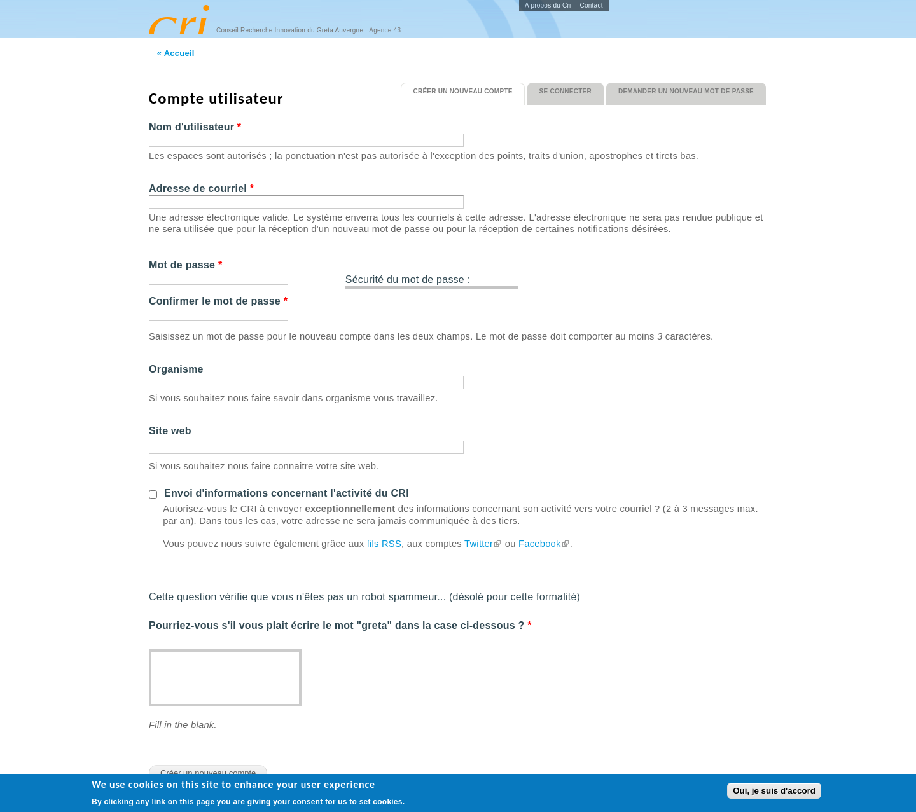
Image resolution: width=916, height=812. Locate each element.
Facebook (544, 544)
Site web (170, 430)
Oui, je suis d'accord (774, 792)
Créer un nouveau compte (468, 89)
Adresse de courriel (201, 188)
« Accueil (176, 53)
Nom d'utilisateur (195, 126)
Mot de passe (185, 264)
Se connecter (565, 91)
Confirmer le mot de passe (218, 301)
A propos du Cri (548, 5)
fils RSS (384, 544)
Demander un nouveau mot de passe (686, 91)
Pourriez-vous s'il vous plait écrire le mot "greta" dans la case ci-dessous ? (340, 625)
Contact (591, 5)
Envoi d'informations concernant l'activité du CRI (286, 493)
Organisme (176, 369)
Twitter (483, 544)
